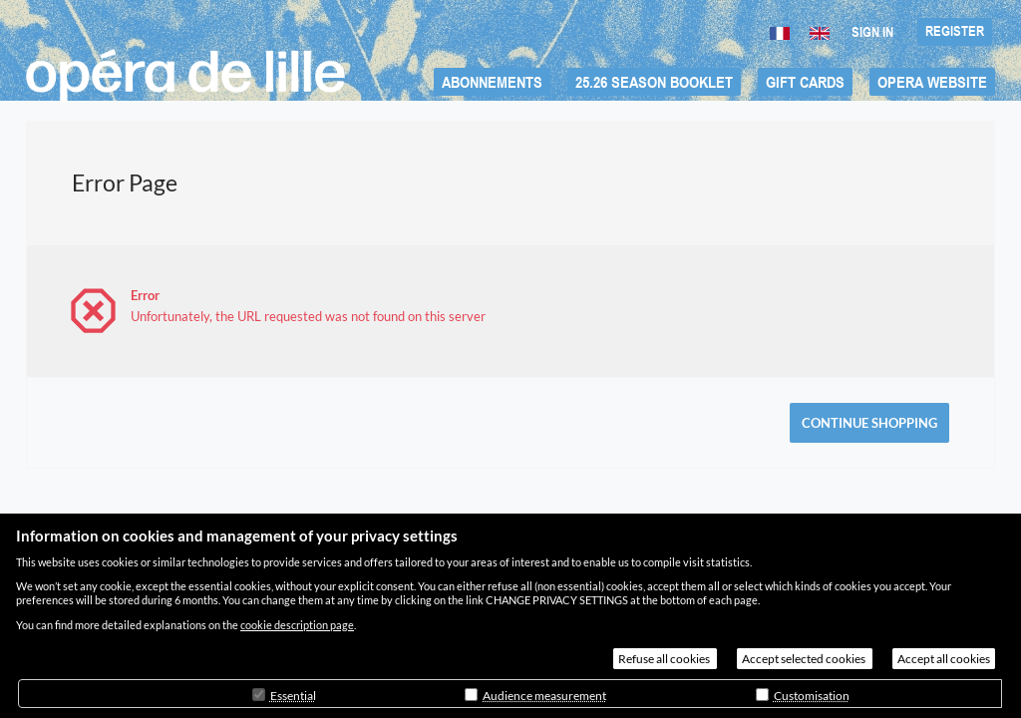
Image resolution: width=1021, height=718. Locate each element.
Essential (293, 695)
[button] (492, 82)
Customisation (812, 695)
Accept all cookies (943, 658)
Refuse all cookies (665, 658)
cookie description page (297, 624)
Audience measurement (544, 695)
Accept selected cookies (804, 658)
